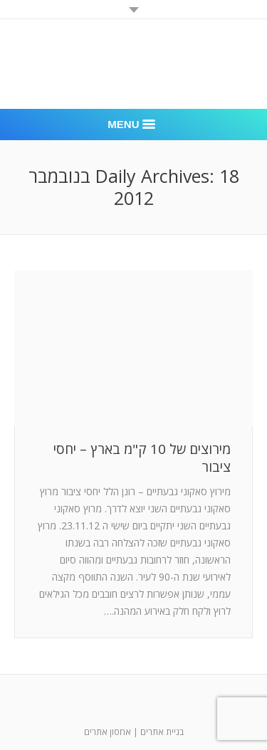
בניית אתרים (162, 732)
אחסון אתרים (107, 732)
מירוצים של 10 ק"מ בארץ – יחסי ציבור (142, 458)
